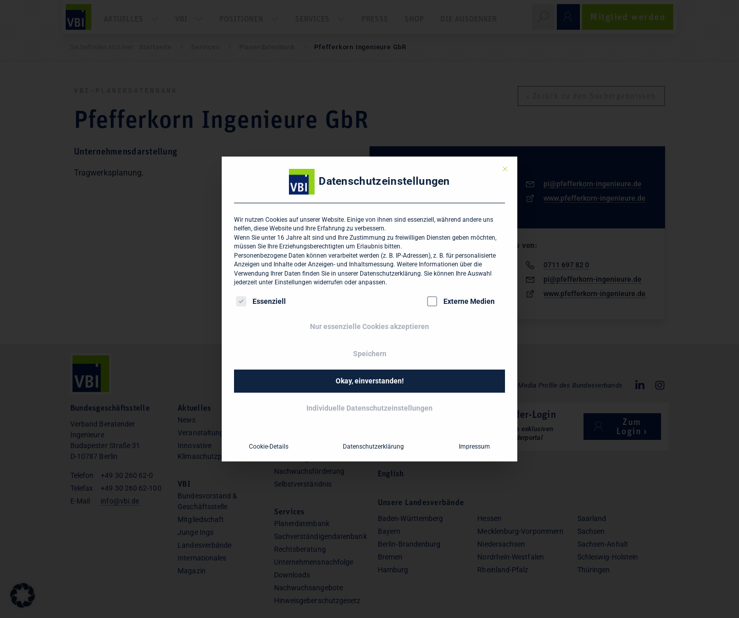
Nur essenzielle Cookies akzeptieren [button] (369, 326)
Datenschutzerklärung (390, 273)
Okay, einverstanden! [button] (370, 381)
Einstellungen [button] (293, 282)
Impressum (474, 446)
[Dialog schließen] (505, 169)
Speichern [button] (369, 354)
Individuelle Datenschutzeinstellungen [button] (369, 408)
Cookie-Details (268, 446)
